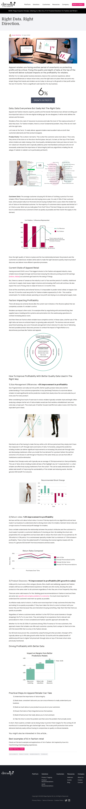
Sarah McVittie (16, 35)
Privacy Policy (36, 800)
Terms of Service (47, 800)
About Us (80, 777)
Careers (80, 780)
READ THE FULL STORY (17, 749)
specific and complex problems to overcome (34, 596)
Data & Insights (13, 754)
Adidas (17, 276)
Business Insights (35, 754)
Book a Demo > (78, 4)
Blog (68, 782)
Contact (80, 782)
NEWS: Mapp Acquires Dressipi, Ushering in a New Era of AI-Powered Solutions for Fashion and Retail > (43, 11)
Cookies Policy (58, 800)
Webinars (70, 777)
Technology (44, 754)
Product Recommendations (47, 780)
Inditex (11, 276)
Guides (69, 780)
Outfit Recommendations (47, 785)
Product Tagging (23, 754)
